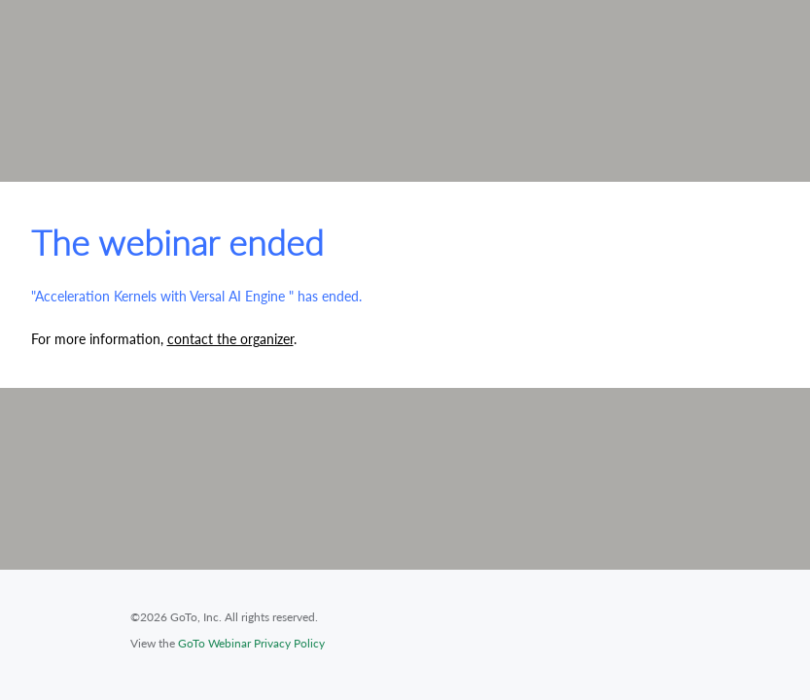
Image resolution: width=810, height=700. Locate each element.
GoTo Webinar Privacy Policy (251, 643)
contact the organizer (230, 339)
